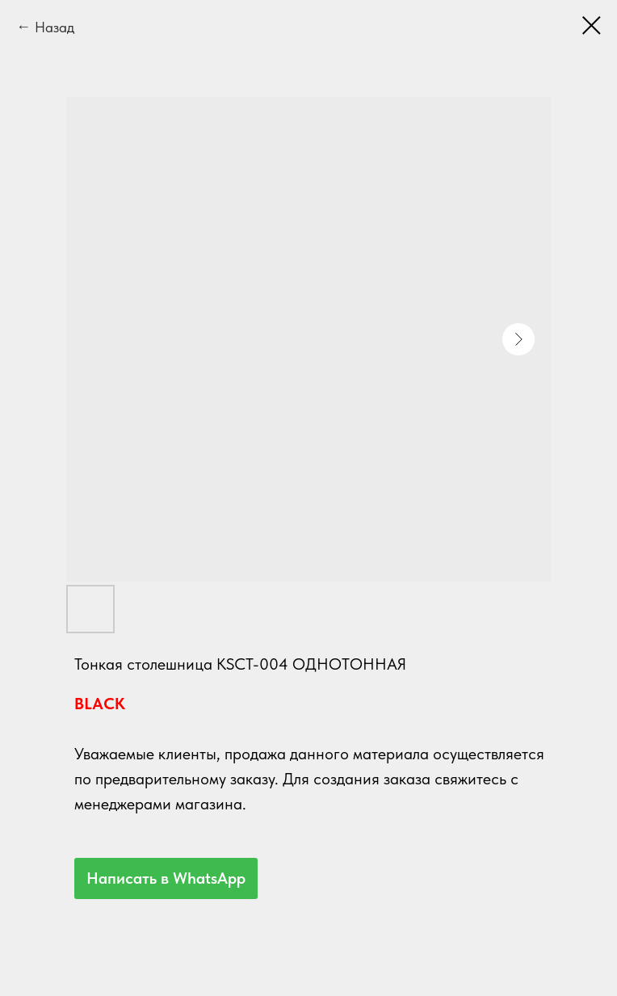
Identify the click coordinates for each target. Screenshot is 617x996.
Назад (54, 27)
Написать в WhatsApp (166, 878)
